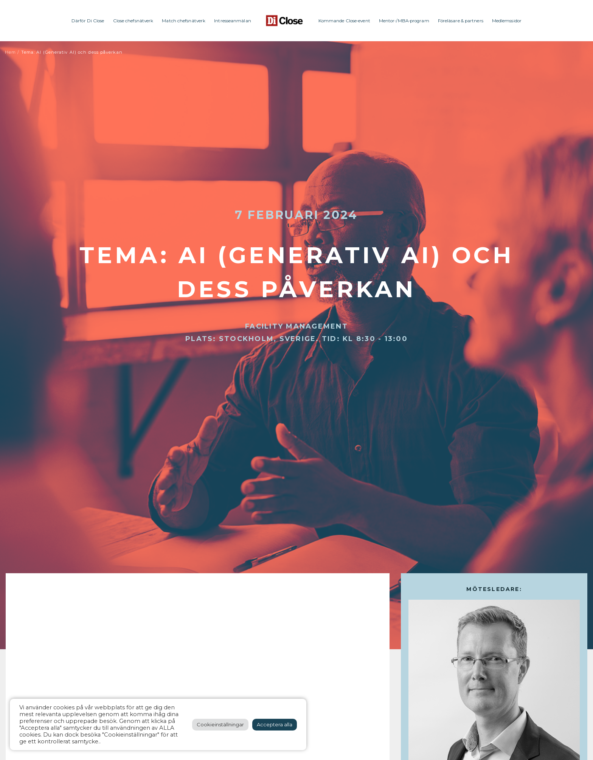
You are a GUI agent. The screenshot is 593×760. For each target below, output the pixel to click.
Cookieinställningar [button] (220, 724)
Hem (10, 52)
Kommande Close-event (344, 20)
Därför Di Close (87, 20)
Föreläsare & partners (460, 20)
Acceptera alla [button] (274, 724)
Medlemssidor (507, 20)
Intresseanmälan (232, 20)
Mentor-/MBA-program (404, 20)
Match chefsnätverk (183, 20)
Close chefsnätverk (133, 20)
